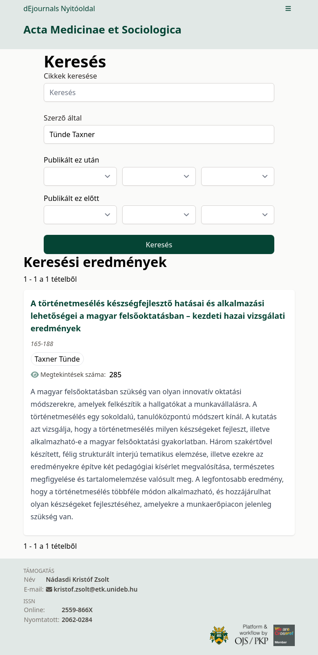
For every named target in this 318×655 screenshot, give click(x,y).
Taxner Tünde (57, 359)
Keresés (159, 245)
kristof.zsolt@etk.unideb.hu (95, 589)
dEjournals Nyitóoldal (59, 8)
